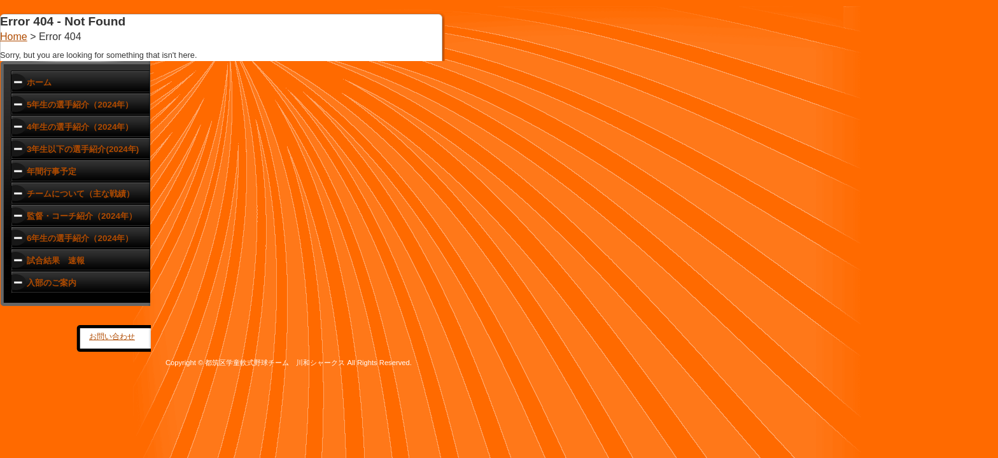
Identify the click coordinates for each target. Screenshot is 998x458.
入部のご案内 (51, 283)
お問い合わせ (112, 336)
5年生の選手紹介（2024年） (80, 104)
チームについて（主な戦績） (80, 193)
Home (13, 36)
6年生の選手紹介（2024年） (80, 238)
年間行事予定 (51, 171)
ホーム (39, 82)
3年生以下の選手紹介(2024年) (83, 149)
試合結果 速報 (56, 260)
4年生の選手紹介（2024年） (80, 127)
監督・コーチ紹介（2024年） (82, 216)
